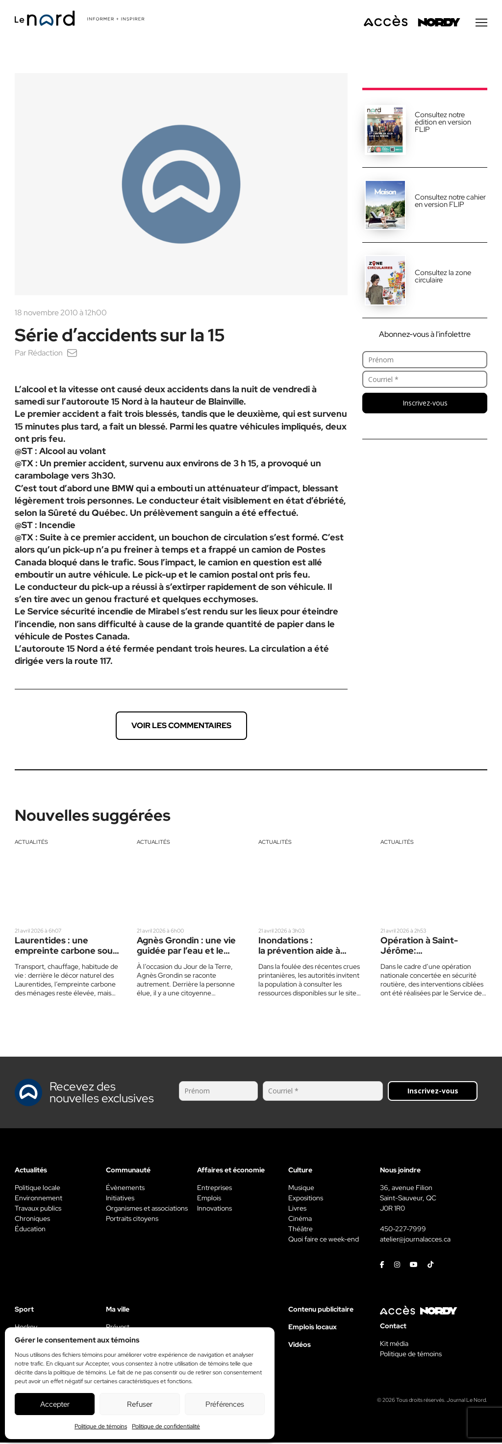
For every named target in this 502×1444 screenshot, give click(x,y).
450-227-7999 (403, 1230)
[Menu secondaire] (481, 24)
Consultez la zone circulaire (443, 277)
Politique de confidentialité (166, 1426)
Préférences (224, 1404)
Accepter (55, 1404)
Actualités (31, 843)
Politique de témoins (101, 1426)
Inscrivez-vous (425, 404)
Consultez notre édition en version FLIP (443, 123)
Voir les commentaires (181, 727)
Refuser (139, 1404)
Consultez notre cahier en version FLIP (450, 202)
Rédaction (45, 354)
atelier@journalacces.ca (415, 1240)
